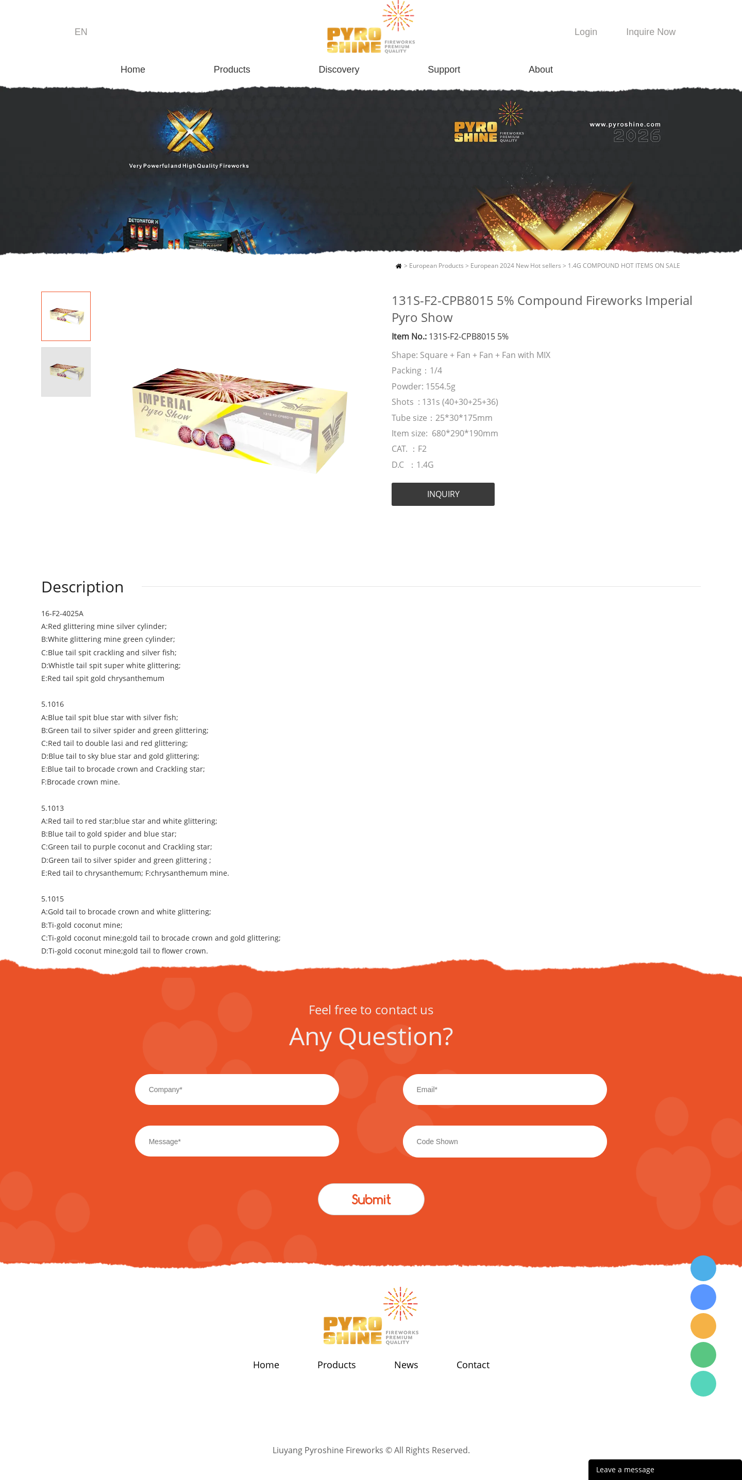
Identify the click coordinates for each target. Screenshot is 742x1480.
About (541, 69)
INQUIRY (443, 494)
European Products (436, 265)
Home (133, 69)
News (406, 1364)
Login (586, 32)
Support (444, 69)
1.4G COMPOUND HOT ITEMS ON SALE (624, 265)
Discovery (339, 69)
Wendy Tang (703, 1268)
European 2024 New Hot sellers (515, 265)
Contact (473, 1364)
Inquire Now (651, 32)
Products (232, 69)
